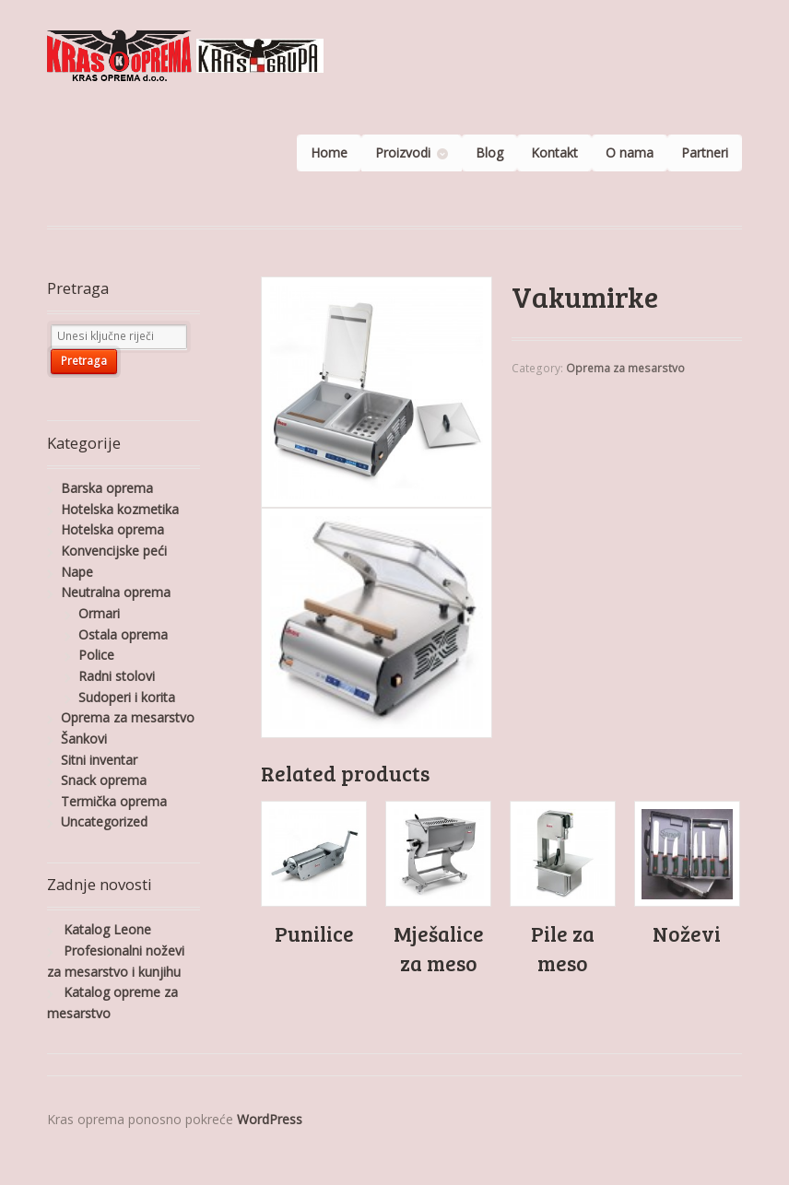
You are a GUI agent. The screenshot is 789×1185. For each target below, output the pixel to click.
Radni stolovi (116, 676)
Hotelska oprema (112, 529)
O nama (630, 152)
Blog (489, 152)
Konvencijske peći (114, 550)
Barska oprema (107, 488)
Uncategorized (104, 821)
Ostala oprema (123, 634)
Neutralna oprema (116, 592)
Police (96, 654)
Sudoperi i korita (126, 697)
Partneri (704, 152)
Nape (77, 572)
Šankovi (84, 738)
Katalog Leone (107, 929)
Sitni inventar (99, 759)
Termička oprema (114, 801)
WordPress (269, 1119)
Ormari (99, 613)
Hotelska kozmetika (120, 509)
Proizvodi (402, 152)
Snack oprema (104, 780)
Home (329, 152)
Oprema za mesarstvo (625, 368)
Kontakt (554, 152)
